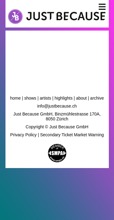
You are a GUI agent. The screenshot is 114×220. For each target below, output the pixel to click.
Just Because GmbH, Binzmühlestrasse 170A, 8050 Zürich (57, 116)
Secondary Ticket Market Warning (72, 134)
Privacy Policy (23, 134)
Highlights (64, 98)
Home (15, 98)
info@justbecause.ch (57, 106)
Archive (97, 98)
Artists (45, 98)
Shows (30, 98)
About (81, 98)
